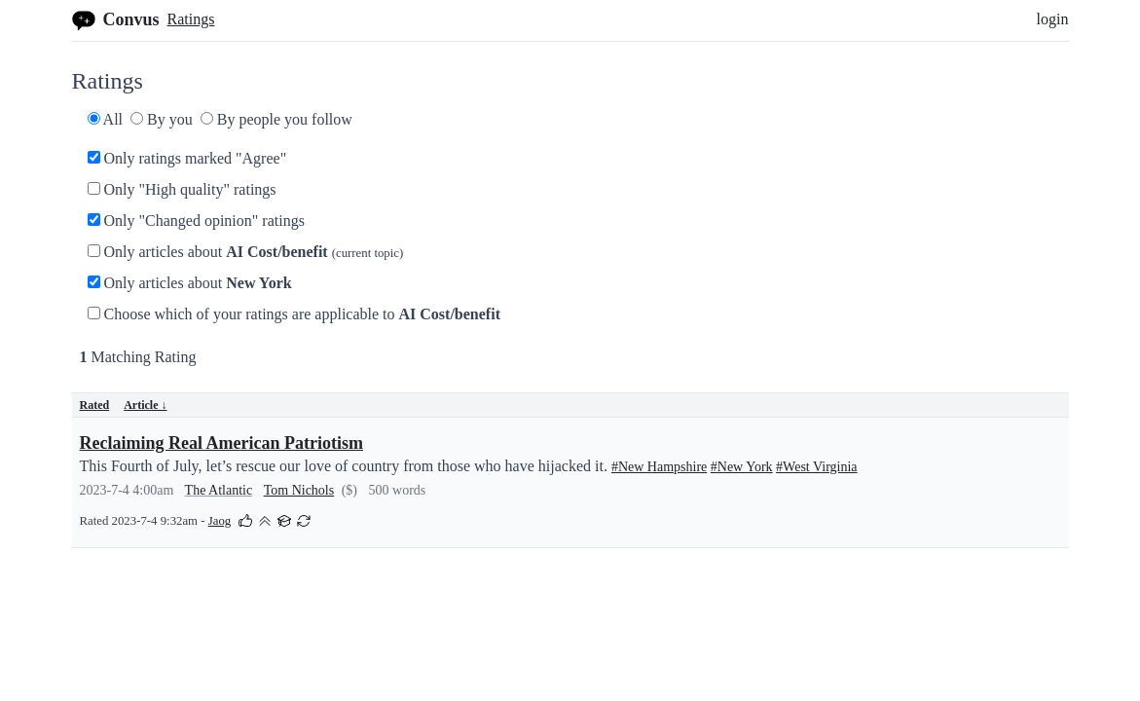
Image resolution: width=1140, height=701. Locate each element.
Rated (95, 405)
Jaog (219, 521)
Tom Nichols (299, 490)
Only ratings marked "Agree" (187, 158)
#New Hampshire (659, 467)
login (1053, 19)
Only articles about (246, 251)
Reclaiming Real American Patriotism (221, 443)
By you (161, 119)
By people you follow (276, 119)
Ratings (191, 19)
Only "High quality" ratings (182, 189)
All (106, 119)
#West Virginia (816, 467)
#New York (742, 467)
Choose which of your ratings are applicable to (294, 314)
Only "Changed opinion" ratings (196, 220)
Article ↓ (145, 405)
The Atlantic (219, 490)
